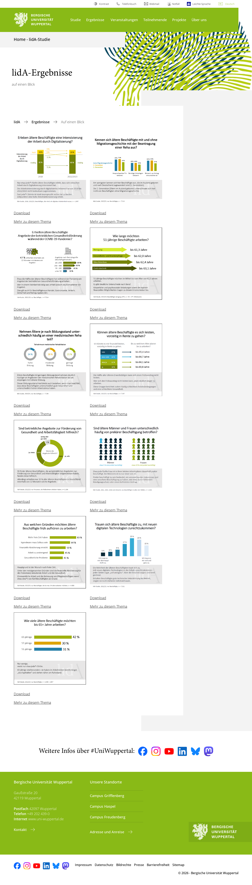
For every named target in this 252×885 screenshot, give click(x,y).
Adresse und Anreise (107, 832)
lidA (17, 122)
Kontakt (21, 829)
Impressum (83, 865)
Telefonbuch (129, 4)
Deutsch (230, 4)
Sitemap (178, 865)
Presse (139, 865)
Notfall (176, 4)
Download (22, 213)
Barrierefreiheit (158, 865)
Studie (75, 19)
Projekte (179, 19)
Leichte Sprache (202, 4)
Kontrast (104, 4)
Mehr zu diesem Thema (32, 221)
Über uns (199, 19)
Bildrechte (123, 865)
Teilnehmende (155, 19)
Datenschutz (104, 865)
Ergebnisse (95, 19)
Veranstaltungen (124, 19)
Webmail (154, 4)
